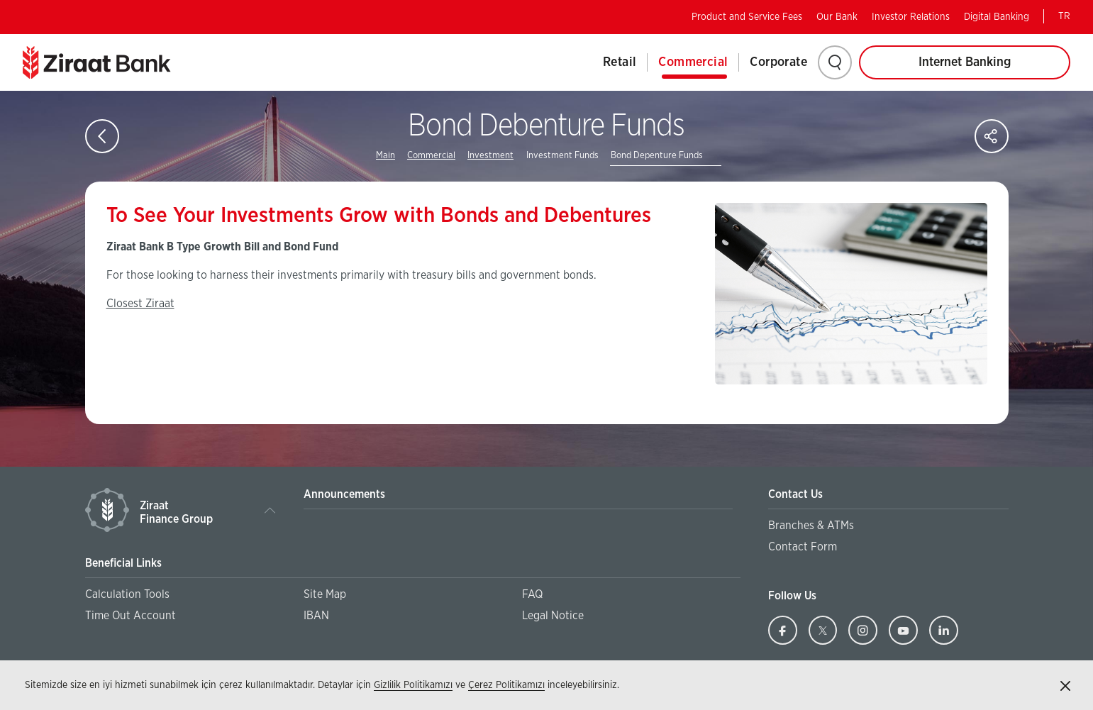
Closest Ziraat (140, 303)
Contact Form (802, 547)
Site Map (325, 594)
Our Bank (837, 17)
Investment (490, 155)
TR (1064, 16)
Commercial (693, 62)
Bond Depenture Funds (657, 155)
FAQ (532, 594)
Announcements (344, 494)
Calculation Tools (127, 594)
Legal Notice (553, 615)
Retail (619, 62)
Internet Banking (965, 62)
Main (385, 155)
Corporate (778, 62)
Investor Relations (911, 17)
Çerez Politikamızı (506, 685)
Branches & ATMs (811, 525)
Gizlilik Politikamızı (413, 685)
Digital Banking (996, 17)
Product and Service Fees (747, 17)
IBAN (316, 615)
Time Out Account (130, 615)
